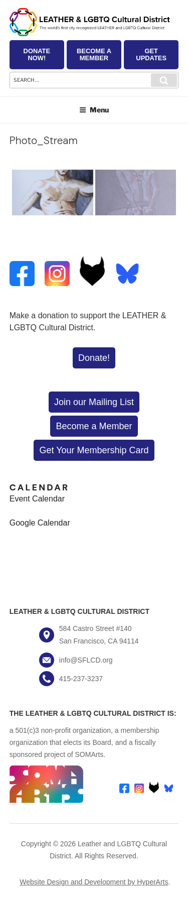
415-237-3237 (81, 679)
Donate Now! (37, 54)
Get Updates (151, 54)
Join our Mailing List (94, 402)
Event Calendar (37, 498)
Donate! (94, 358)
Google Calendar (40, 523)
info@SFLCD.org (86, 660)
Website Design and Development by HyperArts (94, 882)
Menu (94, 109)
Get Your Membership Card (93, 450)
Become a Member (94, 54)
